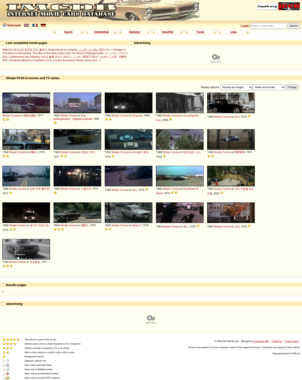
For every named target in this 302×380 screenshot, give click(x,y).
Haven (79, 60)
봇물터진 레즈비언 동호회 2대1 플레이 (24, 49)
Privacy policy (291, 341)
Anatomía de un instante (62, 49)
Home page (14, 25)
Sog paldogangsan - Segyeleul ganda (73, 117)
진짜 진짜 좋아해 (39, 188)
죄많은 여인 (88, 152)
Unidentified (101, 32)
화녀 (237, 116)
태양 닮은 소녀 (191, 152)
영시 (134, 190)
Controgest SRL (261, 341)
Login (245, 25)
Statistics (134, 32)
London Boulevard (64, 60)
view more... (92, 60)
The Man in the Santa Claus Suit (51, 53)
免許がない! (106, 49)
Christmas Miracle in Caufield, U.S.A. (30, 60)
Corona (15, 115)
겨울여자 (86, 188)
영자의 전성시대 (39, 225)
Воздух (118, 49)
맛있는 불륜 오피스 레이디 (56, 56)
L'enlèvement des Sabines (24, 56)
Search (68, 32)
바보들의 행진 (140, 152)
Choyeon (137, 115)
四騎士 (34, 152)
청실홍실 (35, 262)
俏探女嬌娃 (29, 115)
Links (233, 32)
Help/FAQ (167, 32)
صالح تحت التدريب (88, 49)
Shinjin (6, 115)
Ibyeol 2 (136, 225)
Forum (201, 32)
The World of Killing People (87, 53)
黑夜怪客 (240, 152)
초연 (237, 226)
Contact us (277, 341)
